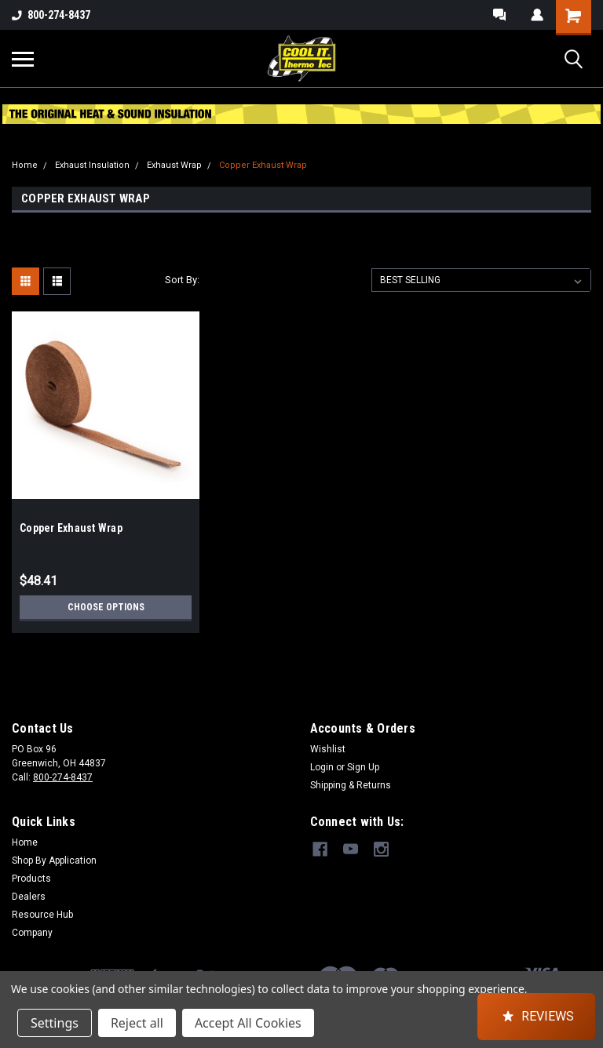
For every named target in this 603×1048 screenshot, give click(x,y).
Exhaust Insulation (92, 165)
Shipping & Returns (350, 785)
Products (31, 878)
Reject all (137, 1023)
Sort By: (182, 280)
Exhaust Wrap (174, 165)
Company (32, 932)
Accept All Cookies (248, 1023)
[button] (536, 1016)
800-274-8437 (51, 15)
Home (25, 165)
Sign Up (363, 767)
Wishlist (327, 749)
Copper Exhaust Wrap (263, 165)
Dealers (29, 896)
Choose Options (106, 607)
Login (322, 767)
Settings (55, 1023)
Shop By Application (54, 860)
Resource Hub (42, 914)
